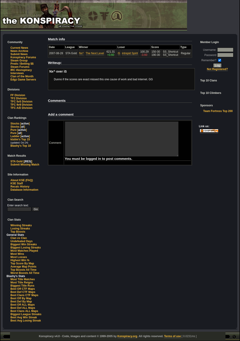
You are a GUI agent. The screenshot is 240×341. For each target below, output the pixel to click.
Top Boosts (17, 231)
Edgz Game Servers (23, 79)
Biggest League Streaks (25, 314)
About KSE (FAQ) (21, 180)
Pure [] (18, 130)
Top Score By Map (22, 263)
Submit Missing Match (24, 164)
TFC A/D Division (21, 108)
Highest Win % (19, 260)
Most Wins (17, 254)
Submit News (19, 54)
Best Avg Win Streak (23, 317)
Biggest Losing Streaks (25, 247)
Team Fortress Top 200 (218, 111)
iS (119, 53)
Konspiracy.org (127, 336)
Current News (19, 47)
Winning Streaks (21, 225)
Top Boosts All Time (23, 269)
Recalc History (19, 186)
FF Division (17, 95)
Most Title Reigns (21, 282)
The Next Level (95, 53)
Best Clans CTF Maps (24, 295)
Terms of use (172, 336)
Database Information (24, 189)
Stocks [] (20, 123)
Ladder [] (20, 136)
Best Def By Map (21, 301)
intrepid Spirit (130, 53)
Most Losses (18, 257)
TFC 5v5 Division (21, 101)
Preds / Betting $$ (21, 63)
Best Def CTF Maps (22, 292)
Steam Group (19, 60)
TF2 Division (18, 98)
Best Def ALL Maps (22, 307)
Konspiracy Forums (23, 57)
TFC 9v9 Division (21, 104)
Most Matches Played (24, 250)
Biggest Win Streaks (23, 244)
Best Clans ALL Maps (24, 311)
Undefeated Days (21, 241)
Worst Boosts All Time (24, 273)
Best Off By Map (21, 298)
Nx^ (81, 53)
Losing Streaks (20, 228)
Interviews (17, 73)
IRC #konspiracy (21, 70)
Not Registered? (217, 69)
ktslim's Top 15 (20, 139)
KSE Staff (16, 183)
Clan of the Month (21, 76)
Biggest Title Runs (22, 285)
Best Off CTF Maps (22, 288)
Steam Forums (19, 66)
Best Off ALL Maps (22, 304)
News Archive (19, 51)
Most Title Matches (22, 279)
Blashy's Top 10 (20, 145)
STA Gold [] (21, 161)
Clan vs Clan (18, 238)
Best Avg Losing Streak (25, 320)
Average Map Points (23, 266)
